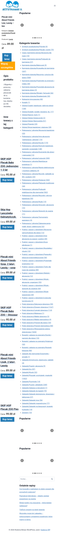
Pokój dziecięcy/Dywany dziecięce (37, 307)
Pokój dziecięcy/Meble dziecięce (35, 316)
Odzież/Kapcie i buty (31, 115)
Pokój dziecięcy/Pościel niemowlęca (37, 326)
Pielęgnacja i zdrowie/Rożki (34, 202)
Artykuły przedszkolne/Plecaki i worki (38, 50)
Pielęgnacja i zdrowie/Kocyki (35, 143)
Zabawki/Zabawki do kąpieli (34, 391)
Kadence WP (45, 530)
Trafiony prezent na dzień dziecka (32, 510)
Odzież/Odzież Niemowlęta (34, 121)
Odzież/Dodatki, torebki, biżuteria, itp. (38, 112)
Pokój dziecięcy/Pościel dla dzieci (36, 323)
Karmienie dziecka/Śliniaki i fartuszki (37, 93)
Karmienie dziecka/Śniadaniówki (36, 96)
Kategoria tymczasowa (32, 99)
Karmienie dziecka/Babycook (34, 65)
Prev (22, 25)
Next (52, 25)
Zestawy (27, 413)
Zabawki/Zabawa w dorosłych (34, 388)
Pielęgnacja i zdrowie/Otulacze (36, 180)
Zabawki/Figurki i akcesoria (33, 366)
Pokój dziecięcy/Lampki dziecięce (37, 310)
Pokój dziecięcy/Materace (33, 313)
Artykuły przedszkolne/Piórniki (35, 47)
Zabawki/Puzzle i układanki (34, 385)
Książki (26, 102)
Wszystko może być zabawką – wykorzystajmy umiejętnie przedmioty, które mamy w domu (35, 516)
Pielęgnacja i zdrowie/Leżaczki (36, 158)
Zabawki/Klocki (29, 372)
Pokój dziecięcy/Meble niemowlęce (36, 319)
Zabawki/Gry (28, 369)
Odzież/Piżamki (29, 124)
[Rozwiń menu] (55, 5)
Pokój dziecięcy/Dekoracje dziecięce (37, 304)
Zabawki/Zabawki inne (32, 400)
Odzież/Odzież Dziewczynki (33, 118)
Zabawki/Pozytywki (31, 382)
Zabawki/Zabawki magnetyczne (36, 403)
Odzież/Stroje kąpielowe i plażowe (36, 127)
